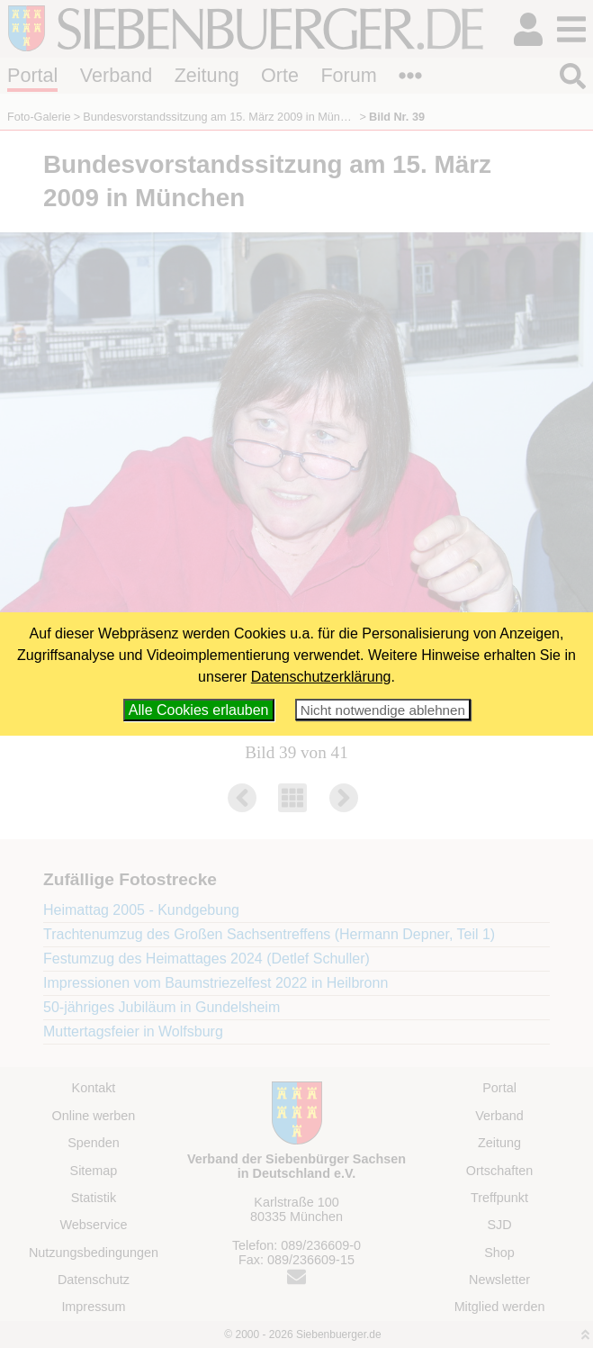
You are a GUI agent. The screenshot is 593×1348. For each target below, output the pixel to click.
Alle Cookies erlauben (199, 710)
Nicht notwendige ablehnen (383, 710)
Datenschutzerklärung (321, 676)
